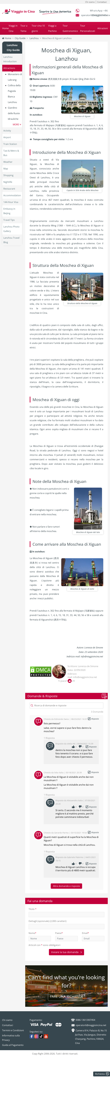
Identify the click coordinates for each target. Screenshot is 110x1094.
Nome (32, 933)
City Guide (20, 38)
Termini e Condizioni (13, 1030)
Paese (59, 933)
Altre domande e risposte (66, 886)
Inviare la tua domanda (66, 952)
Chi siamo (90, 2)
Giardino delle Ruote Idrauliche (14, 113)
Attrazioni (102, 28)
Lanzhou (34, 38)
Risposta (95, 718)
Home (5, 28)
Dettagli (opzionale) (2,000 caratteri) (47, 921)
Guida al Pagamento (13, 1045)
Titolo (32, 909)
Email (85, 933)
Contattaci (102, 2)
